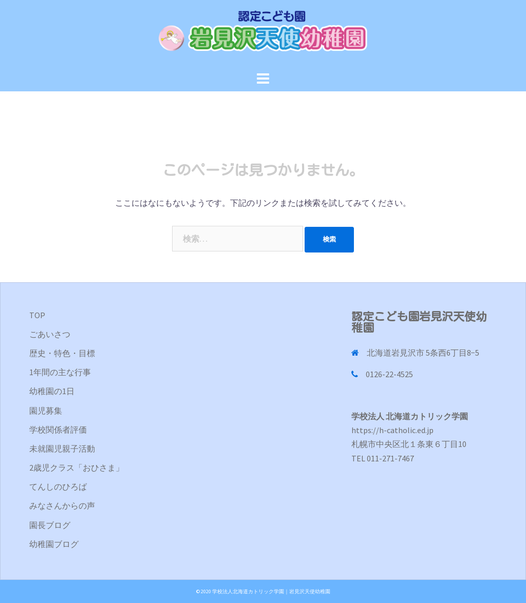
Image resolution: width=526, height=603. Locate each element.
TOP (37, 315)
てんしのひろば (58, 486)
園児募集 (45, 410)
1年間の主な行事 (60, 372)
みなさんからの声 (62, 505)
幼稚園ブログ (54, 544)
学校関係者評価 (58, 429)
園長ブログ (49, 525)
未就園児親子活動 (62, 448)
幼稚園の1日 (51, 391)
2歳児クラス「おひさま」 (76, 467)
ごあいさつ (49, 334)
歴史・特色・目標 (62, 353)
